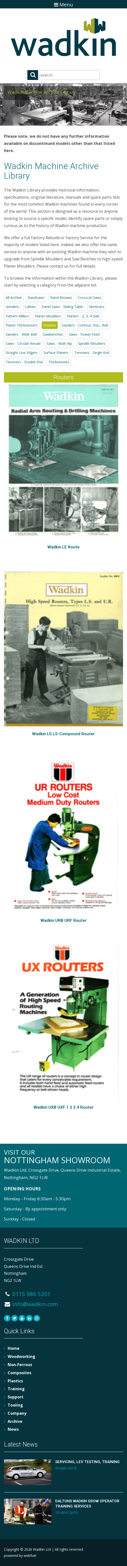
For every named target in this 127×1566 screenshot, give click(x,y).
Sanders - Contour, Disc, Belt (85, 325)
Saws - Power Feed (84, 334)
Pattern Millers (17, 316)
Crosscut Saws (89, 297)
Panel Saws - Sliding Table (62, 306)
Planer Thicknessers (21, 325)
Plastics (15, 1381)
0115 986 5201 (27, 1293)
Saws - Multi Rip (59, 343)
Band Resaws (61, 297)
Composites (19, 1372)
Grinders (12, 306)
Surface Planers (55, 352)
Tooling (15, 1405)
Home (13, 1348)
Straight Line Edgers (21, 352)
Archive (15, 1421)
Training (16, 1389)
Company (17, 1413)
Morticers (96, 306)
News (13, 1429)
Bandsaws (36, 297)
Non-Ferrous (20, 1364)
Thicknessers (59, 362)
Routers (49, 325)
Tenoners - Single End (91, 352)
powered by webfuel (20, 1555)
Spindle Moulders (91, 343)
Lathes (30, 306)
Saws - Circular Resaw (23, 343)
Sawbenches (53, 334)
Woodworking (21, 1356)
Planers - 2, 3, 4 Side (83, 316)
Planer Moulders (48, 316)
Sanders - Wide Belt (21, 334)
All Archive (14, 297)
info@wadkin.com (31, 1304)
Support (15, 1397)
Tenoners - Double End (24, 362)
